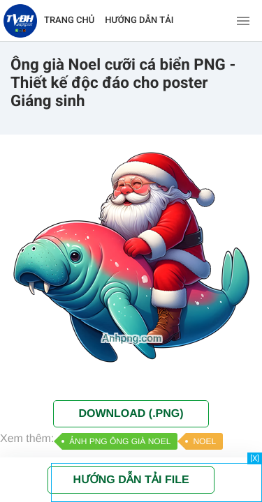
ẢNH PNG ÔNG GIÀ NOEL (119, 441)
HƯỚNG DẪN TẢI (139, 20)
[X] (254, 458)
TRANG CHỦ (69, 20)
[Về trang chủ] (20, 21)
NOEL (204, 441)
